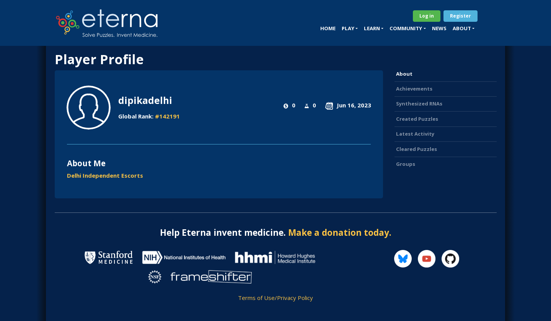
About (404, 73)
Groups (405, 163)
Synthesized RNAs (419, 103)
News (439, 28)
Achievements (414, 88)
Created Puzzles (417, 118)
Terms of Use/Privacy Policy (275, 298)
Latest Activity (415, 133)
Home (328, 28)
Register (460, 16)
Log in (426, 16)
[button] (350, 29)
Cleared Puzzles (416, 149)
